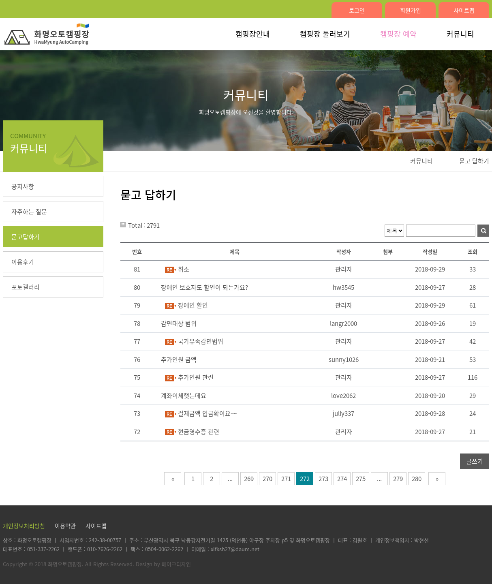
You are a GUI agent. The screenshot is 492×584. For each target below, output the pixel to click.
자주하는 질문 (29, 211)
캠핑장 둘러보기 (325, 33)
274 (342, 478)
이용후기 (22, 261)
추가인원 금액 (179, 359)
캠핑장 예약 (398, 33)
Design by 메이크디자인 (163, 564)
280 (416, 478)
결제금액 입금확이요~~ (207, 413)
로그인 (357, 10)
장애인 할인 (193, 305)
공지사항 (22, 186)
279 (398, 478)
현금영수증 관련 (198, 431)
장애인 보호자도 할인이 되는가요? (204, 287)
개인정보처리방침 (24, 525)
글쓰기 (474, 461)
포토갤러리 (25, 286)
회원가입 (410, 10)
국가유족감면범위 (200, 341)
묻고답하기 (25, 236)
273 (323, 478)
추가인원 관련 (196, 377)
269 (249, 478)
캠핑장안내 (252, 33)
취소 (183, 269)
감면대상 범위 (179, 323)
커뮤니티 (460, 33)
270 (267, 478)
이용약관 (65, 525)
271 (286, 478)
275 (361, 478)
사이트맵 (464, 10)
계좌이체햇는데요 (183, 395)
